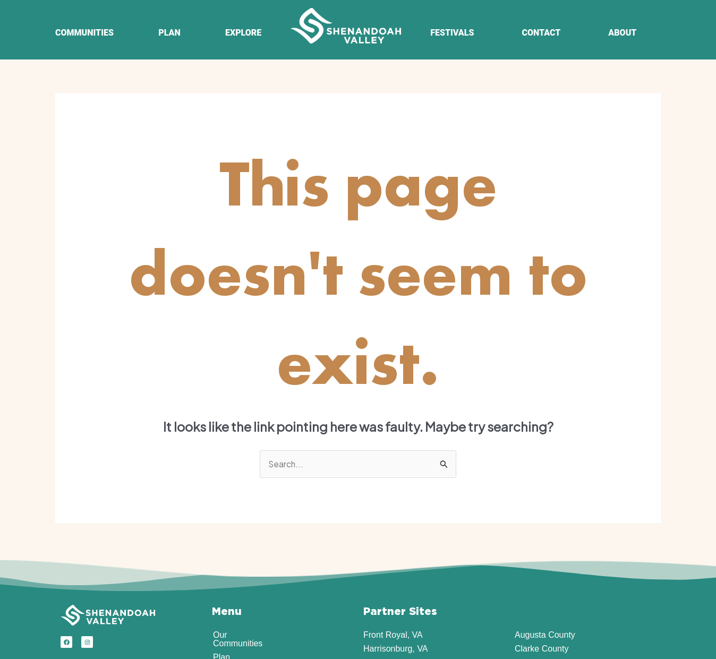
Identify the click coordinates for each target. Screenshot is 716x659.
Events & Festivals (248, 587)
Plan (221, 559)
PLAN (169, 33)
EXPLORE (243, 33)
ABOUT (622, 33)
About (224, 601)
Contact (227, 615)
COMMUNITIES (84, 33)
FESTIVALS (452, 33)
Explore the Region (249, 573)
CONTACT (541, 33)
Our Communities (246, 546)
